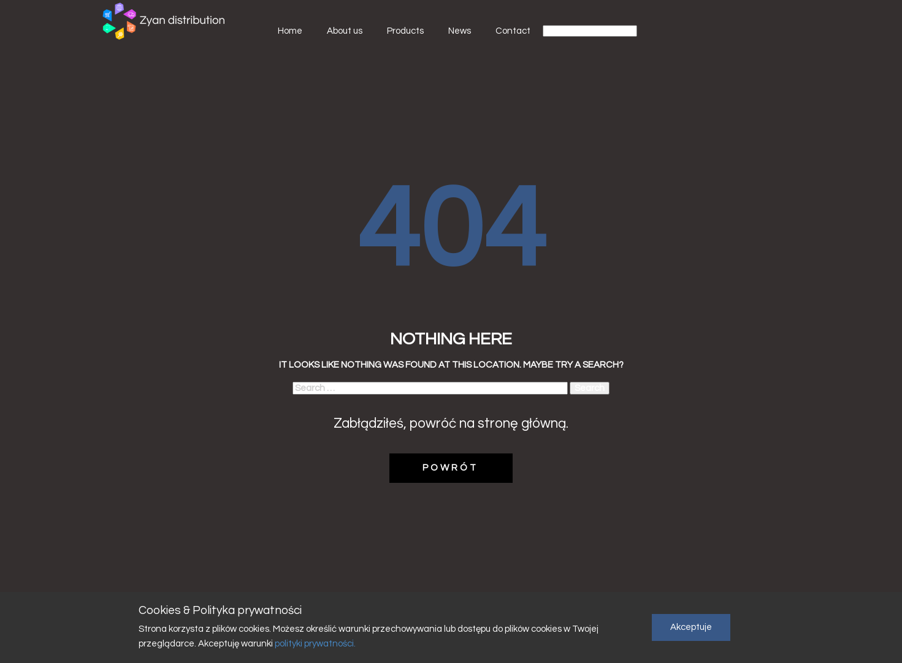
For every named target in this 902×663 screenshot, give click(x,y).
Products (405, 31)
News (459, 31)
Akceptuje (691, 627)
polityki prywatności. (314, 643)
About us (344, 31)
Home (290, 31)
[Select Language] (590, 31)
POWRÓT (450, 467)
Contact (512, 31)
